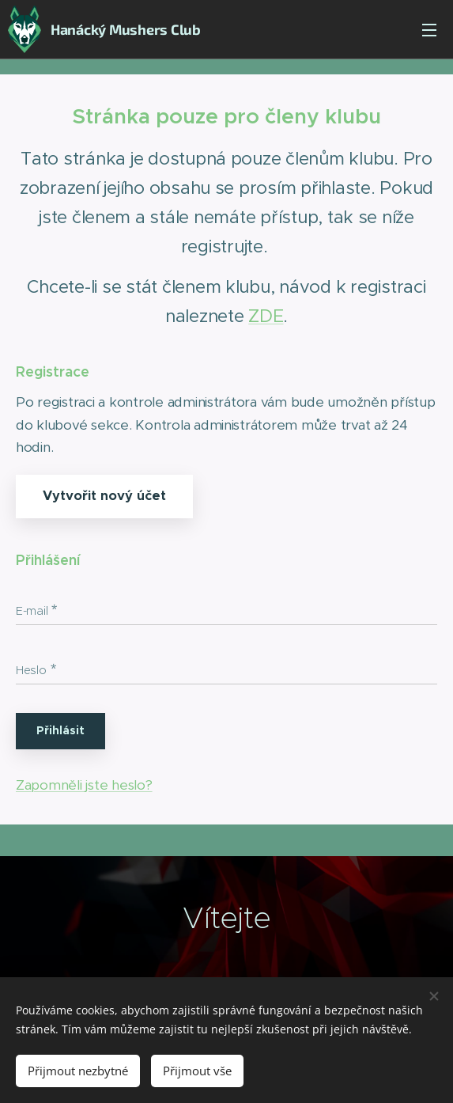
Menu (429, 30)
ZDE (265, 316)
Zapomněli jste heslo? (84, 784)
